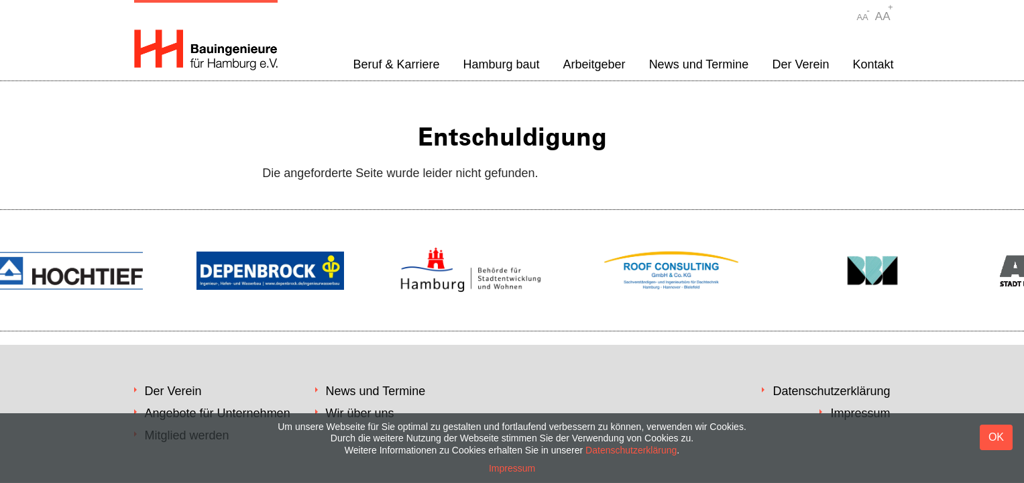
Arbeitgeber (594, 64)
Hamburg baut (501, 64)
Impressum (512, 468)
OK (996, 437)
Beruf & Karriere (396, 64)
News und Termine (699, 64)
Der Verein (800, 64)
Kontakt (872, 64)
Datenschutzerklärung (831, 391)
